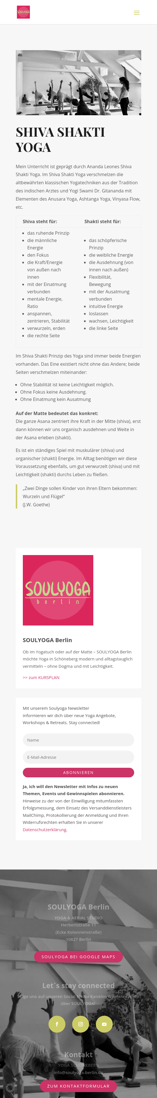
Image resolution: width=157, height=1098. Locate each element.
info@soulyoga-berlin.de (78, 1072)
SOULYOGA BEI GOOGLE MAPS (78, 956)
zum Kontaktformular (78, 1086)
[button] (10, 1088)
